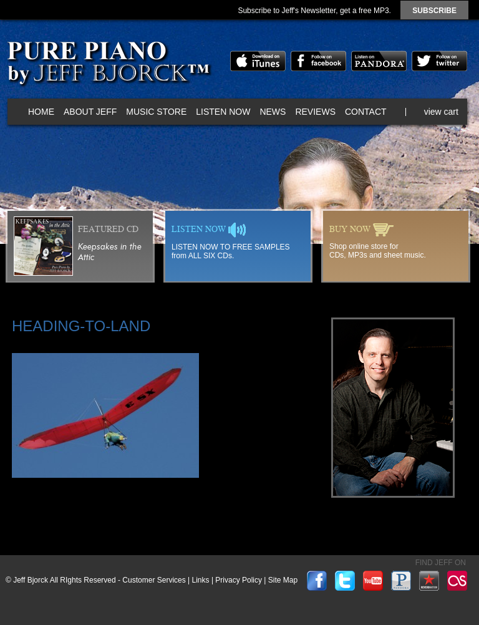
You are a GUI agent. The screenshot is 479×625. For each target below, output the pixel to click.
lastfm (457, 581)
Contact (366, 112)
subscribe (434, 10)
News (272, 112)
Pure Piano (108, 66)
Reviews (315, 112)
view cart (441, 112)
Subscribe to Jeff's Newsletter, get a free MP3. (314, 10)
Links (201, 580)
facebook (318, 61)
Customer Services (153, 580)
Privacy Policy (238, 580)
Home (41, 112)
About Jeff (90, 112)
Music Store (156, 112)
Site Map (283, 580)
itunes (258, 61)
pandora (379, 61)
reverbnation (429, 581)
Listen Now (223, 112)
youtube (373, 581)
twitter (439, 61)
